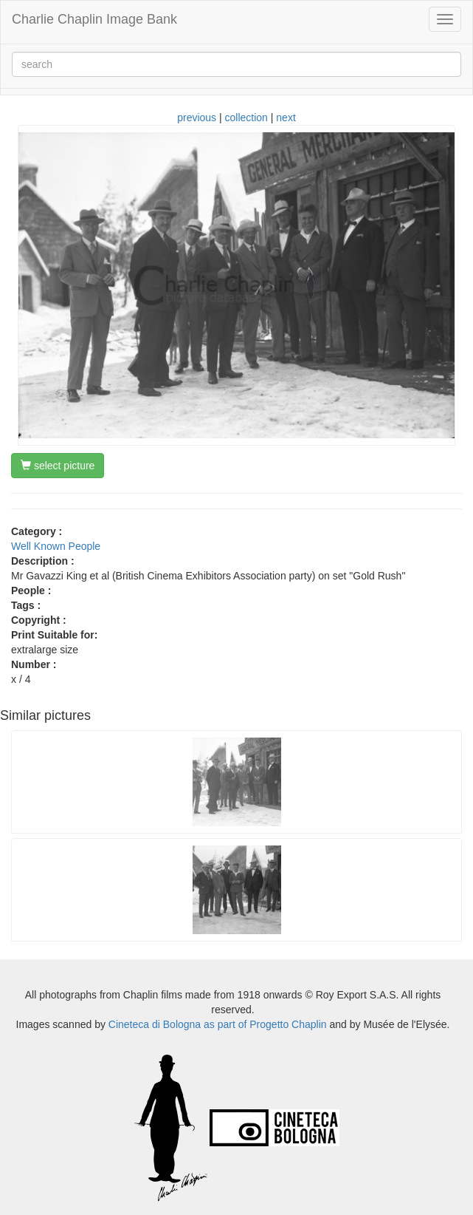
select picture (57, 466)
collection (246, 117)
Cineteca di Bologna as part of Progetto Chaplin (217, 1024)
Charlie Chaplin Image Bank (94, 19)
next (285, 117)
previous (196, 117)
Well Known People (55, 546)
